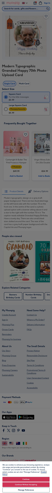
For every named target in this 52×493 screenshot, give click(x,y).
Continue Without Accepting (26, 485)
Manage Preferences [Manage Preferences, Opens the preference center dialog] (26, 490)
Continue (25, 479)
